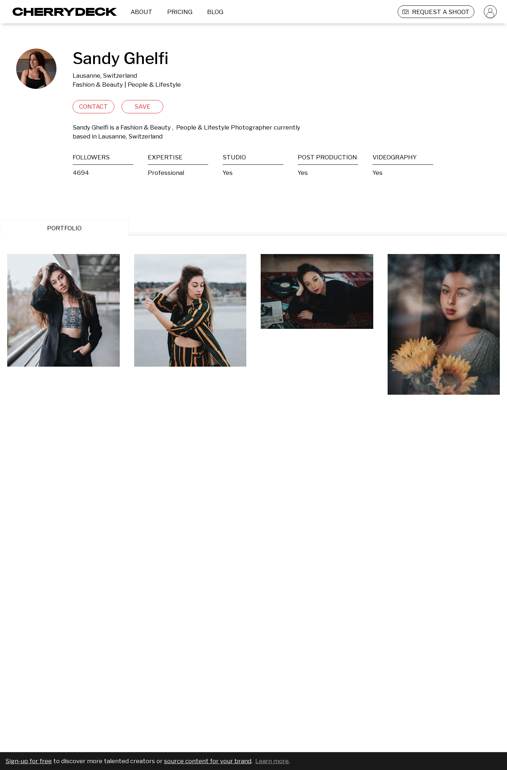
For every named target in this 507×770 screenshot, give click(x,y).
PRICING (179, 11)
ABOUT (141, 11)
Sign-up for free (28, 761)
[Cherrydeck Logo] (62, 12)
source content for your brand (207, 761)
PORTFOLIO (64, 228)
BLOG (215, 11)
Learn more (272, 761)
